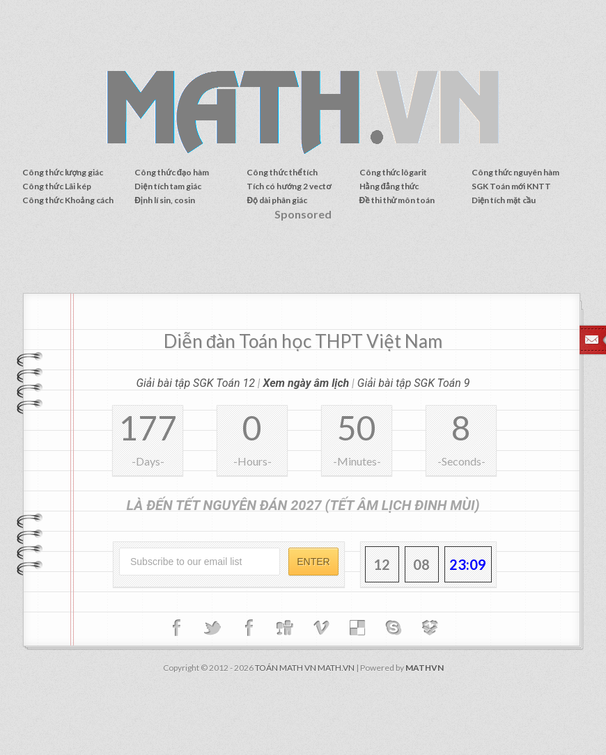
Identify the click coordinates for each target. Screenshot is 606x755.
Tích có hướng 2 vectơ (289, 186)
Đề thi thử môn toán (397, 200)
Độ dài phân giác (276, 200)
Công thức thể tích (282, 172)
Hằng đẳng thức (389, 186)
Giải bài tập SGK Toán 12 (196, 383)
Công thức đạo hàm (171, 172)
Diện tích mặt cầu (504, 200)
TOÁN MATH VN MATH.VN (305, 667)
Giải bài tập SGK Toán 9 (413, 383)
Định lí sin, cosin (164, 200)
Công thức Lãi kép (56, 186)
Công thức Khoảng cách (68, 200)
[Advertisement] (303, 261)
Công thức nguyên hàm (516, 172)
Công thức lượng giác (63, 172)
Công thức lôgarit (393, 172)
